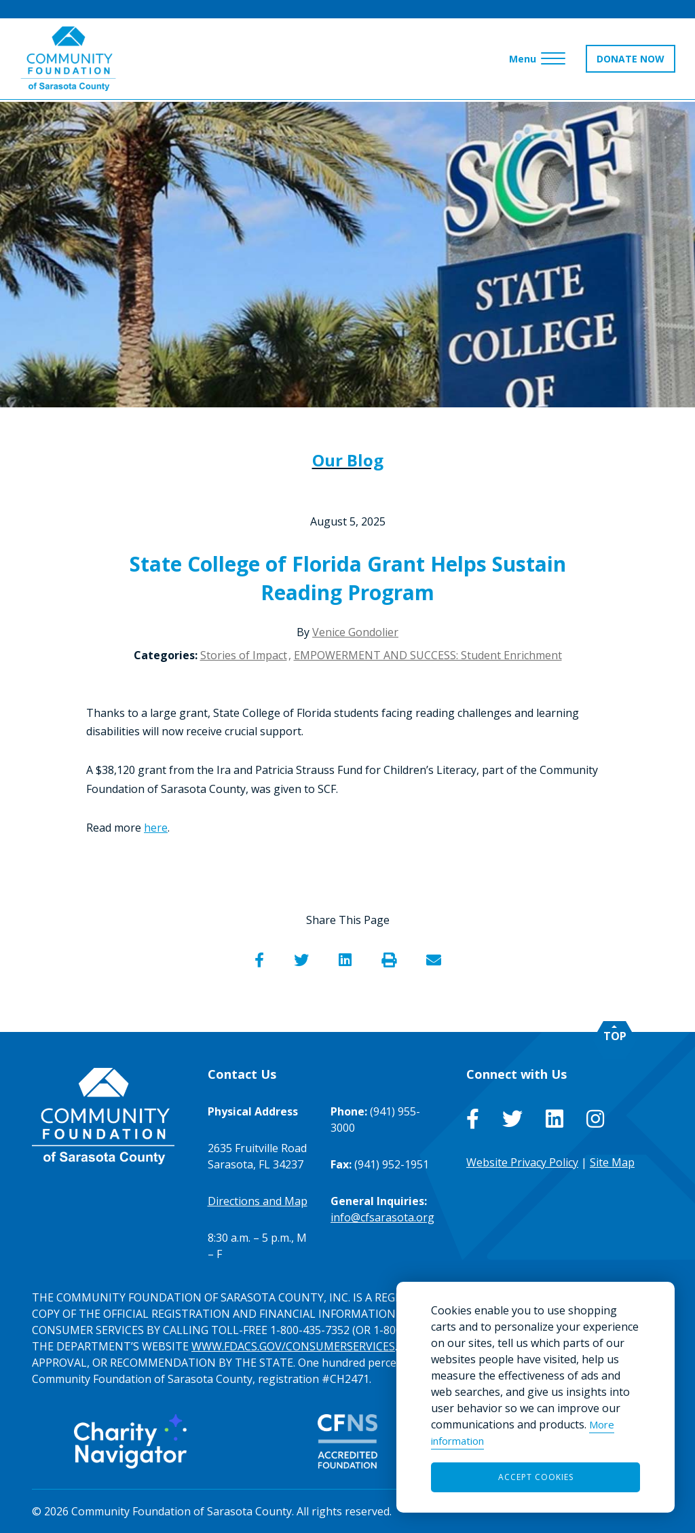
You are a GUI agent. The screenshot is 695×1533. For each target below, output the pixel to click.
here (156, 827)
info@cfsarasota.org (382, 1217)
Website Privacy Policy (522, 1162)
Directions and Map (257, 1201)
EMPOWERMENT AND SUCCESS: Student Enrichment (428, 655)
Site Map (612, 1162)
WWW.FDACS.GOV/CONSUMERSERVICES (293, 1346)
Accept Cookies (536, 1477)
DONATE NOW (630, 60)
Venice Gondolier (355, 632)
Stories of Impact (243, 655)
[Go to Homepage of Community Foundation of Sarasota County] (69, 61)
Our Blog (347, 460)
